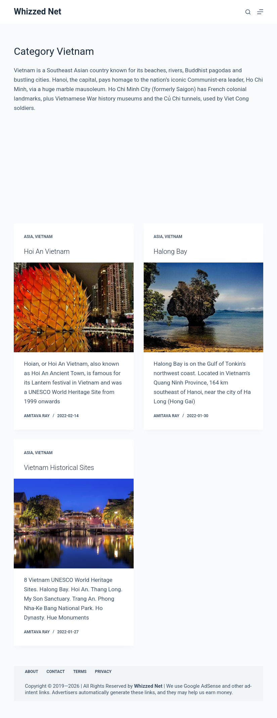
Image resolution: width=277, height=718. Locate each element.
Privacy (103, 671)
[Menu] (260, 12)
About (31, 671)
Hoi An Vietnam (47, 251)
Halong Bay (170, 251)
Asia (28, 236)
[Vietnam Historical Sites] (73, 523)
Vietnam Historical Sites (59, 468)
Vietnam (44, 236)
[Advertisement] (138, 163)
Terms (80, 671)
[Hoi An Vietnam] (73, 307)
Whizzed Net (37, 11)
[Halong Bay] (203, 307)
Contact (56, 671)
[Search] (247, 11)
